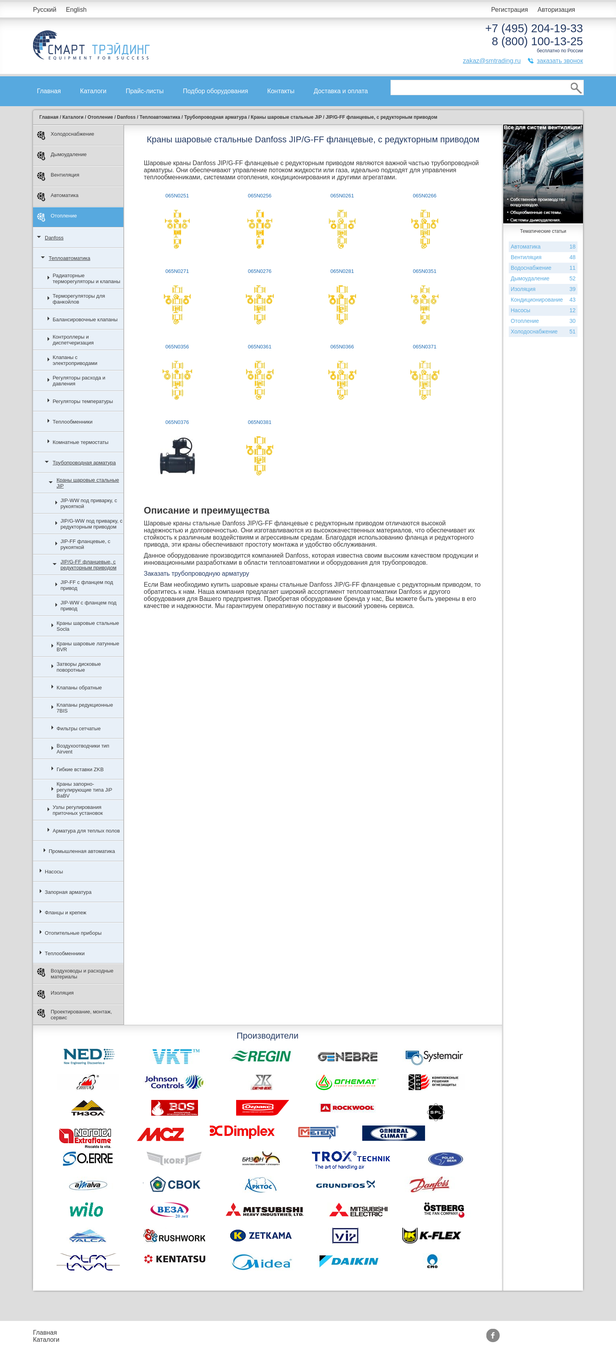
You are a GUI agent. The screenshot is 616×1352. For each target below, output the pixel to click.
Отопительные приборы (73, 933)
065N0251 (177, 196)
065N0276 (259, 271)
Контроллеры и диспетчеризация (73, 340)
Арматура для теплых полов (86, 831)
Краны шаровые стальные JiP (88, 483)
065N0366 (342, 347)
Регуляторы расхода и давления (79, 381)
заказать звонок (560, 60)
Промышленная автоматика (82, 851)
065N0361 (259, 347)
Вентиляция (58, 176)
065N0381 (259, 422)
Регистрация (509, 9)
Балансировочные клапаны (85, 319)
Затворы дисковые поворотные (79, 667)
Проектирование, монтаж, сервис (74, 1014)
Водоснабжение (543, 268)
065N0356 (177, 347)
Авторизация (556, 9)
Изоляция (55, 994)
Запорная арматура (68, 892)
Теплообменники (73, 422)
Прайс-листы (145, 91)
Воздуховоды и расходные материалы (75, 974)
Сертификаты (230, 1339)
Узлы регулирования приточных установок (78, 810)
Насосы (54, 872)
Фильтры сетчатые (79, 728)
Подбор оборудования (215, 91)
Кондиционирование (543, 300)
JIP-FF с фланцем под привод (86, 585)
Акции (218, 1332)
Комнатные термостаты (80, 442)
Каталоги (93, 91)
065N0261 (342, 196)
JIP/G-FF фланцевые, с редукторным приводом (88, 565)
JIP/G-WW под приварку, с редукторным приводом (91, 524)
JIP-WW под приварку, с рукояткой (88, 503)
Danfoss (54, 238)
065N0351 (424, 271)
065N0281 (342, 271)
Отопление (57, 217)
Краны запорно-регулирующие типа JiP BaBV (84, 790)
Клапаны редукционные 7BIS (85, 708)
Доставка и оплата (341, 91)
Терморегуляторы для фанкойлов (79, 299)
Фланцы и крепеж (65, 912)
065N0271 (177, 271)
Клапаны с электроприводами (75, 360)
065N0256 (259, 196)
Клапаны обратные (79, 688)
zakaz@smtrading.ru (492, 60)
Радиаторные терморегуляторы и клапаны (86, 278)
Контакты (280, 91)
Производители (288, 1332)
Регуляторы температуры (83, 401)
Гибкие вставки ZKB (80, 769)
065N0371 (424, 347)
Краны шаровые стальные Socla (88, 626)
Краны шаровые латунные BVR (88, 646)
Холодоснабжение (65, 135)
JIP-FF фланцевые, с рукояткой (85, 544)
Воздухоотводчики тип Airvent (83, 749)
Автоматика (58, 196)
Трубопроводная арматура (84, 463)
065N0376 (177, 422)
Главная (49, 91)
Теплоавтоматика (69, 258)
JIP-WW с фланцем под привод (88, 606)
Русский (44, 9)
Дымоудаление (62, 155)
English (76, 9)
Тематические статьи (296, 1339)
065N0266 (424, 196)
